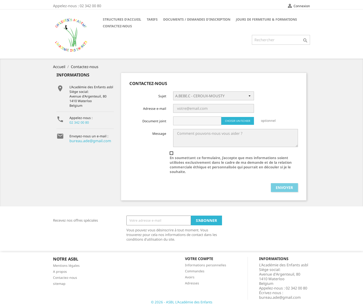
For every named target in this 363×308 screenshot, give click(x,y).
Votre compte (199, 258)
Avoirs (189, 277)
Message (159, 133)
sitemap (59, 283)
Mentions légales (66, 265)
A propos (60, 271)
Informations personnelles (205, 265)
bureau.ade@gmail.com (90, 140)
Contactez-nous (65, 277)
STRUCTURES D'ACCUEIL (122, 19)
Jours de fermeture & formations (266, 19)
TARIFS (152, 19)
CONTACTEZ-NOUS (117, 26)
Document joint (154, 121)
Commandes (194, 271)
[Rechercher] (281, 40)
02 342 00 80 (79, 122)
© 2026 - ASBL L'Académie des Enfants (181, 302)
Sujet (162, 96)
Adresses (192, 283)
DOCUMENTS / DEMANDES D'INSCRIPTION (196, 19)
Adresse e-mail (154, 108)
